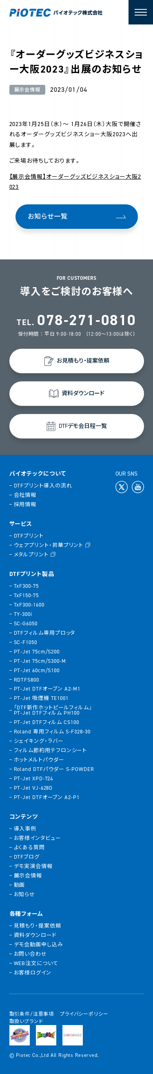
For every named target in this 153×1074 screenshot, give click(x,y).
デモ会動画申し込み (38, 944)
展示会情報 (28, 875)
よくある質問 (29, 847)
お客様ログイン (32, 972)
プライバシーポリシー (84, 1014)
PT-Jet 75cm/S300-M (40, 661)
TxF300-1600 (29, 604)
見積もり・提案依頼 (37, 925)
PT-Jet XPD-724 (33, 778)
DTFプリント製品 (32, 574)
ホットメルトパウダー (39, 759)
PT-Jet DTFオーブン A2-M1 (47, 688)
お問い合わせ (30, 953)
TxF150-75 (26, 595)
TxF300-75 (26, 585)
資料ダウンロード (35, 935)
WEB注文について (36, 963)
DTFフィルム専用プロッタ (44, 632)
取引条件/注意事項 (31, 1014)
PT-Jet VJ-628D (33, 787)
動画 (19, 884)
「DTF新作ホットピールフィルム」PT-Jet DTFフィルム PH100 (53, 710)
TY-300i (23, 614)
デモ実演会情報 (33, 866)
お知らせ (24, 894)
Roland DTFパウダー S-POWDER (54, 769)
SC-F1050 (25, 642)
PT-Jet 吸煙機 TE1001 (41, 698)
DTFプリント (29, 535)
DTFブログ (27, 856)
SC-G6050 (26, 623)
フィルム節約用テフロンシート (50, 750)
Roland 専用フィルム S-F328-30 (52, 731)
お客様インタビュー (37, 838)
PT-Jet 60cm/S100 (37, 670)
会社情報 (25, 495)
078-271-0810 (86, 320)
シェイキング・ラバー (39, 740)
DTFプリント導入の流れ (43, 485)
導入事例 (25, 828)
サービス (21, 524)
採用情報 (25, 504)
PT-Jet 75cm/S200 (37, 651)
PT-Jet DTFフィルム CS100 (46, 722)
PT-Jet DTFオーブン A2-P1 (47, 797)
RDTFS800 (26, 679)
